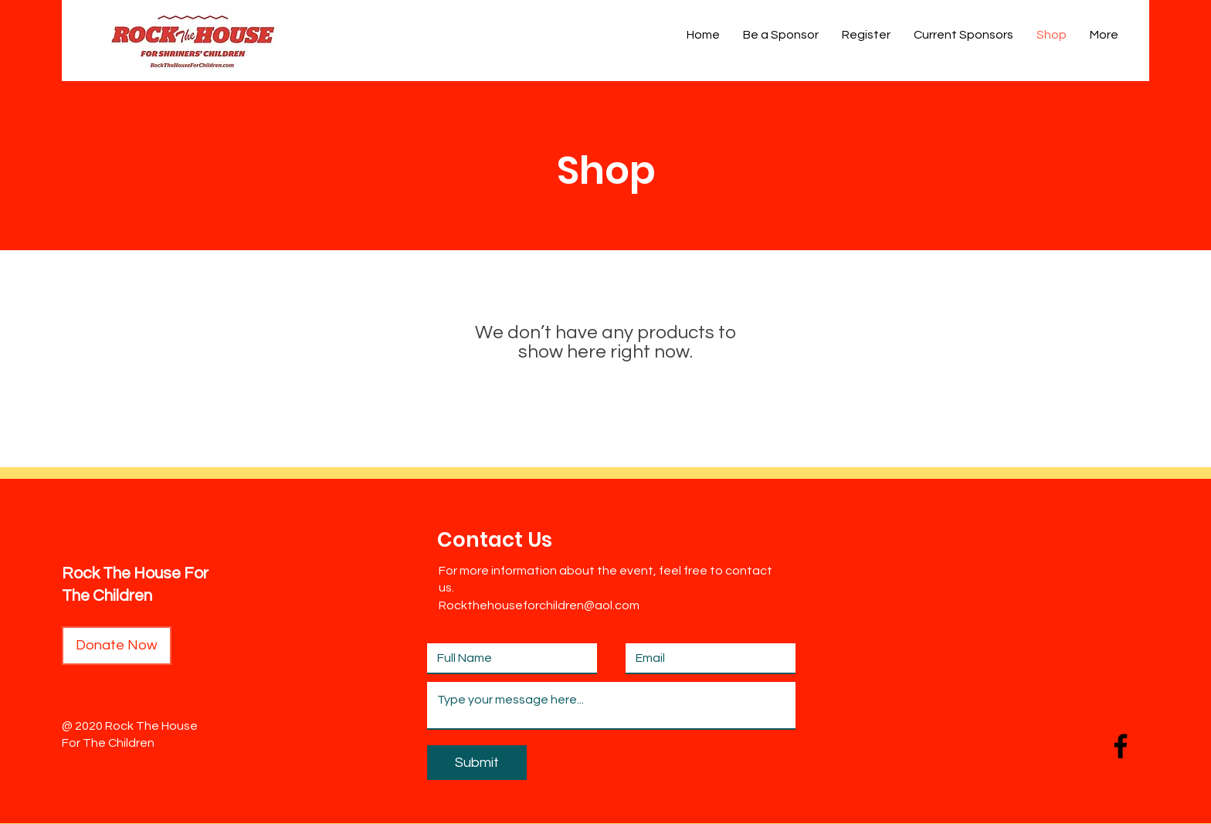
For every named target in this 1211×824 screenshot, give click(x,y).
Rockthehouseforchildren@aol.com (539, 605)
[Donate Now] (116, 645)
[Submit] (477, 762)
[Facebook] (1120, 746)
